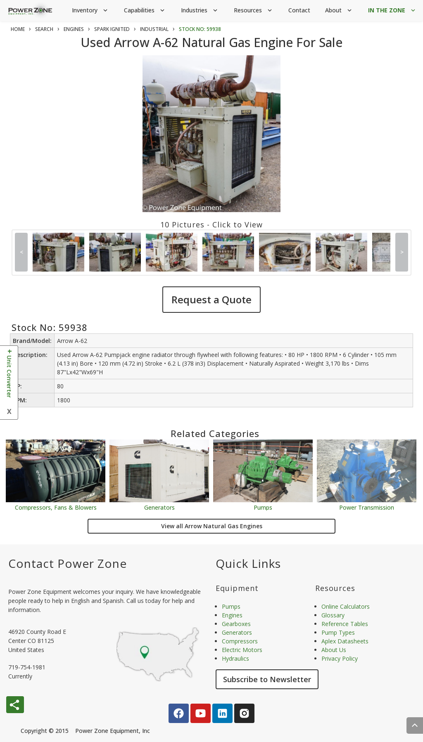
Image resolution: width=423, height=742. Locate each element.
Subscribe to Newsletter (267, 679)
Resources (253, 10)
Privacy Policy (339, 658)
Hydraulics (235, 658)
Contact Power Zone (67, 563)
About (339, 10)
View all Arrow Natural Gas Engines (211, 526)
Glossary (333, 615)
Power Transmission (366, 506)
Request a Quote (211, 299)
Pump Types (338, 632)
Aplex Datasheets (344, 641)
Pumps (263, 506)
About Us (333, 650)
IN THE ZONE (392, 10)
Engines (232, 615)
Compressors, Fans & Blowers (56, 506)
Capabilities (145, 10)
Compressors (240, 641)
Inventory (90, 10)
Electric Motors (242, 650)
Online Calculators (345, 606)
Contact (299, 10)
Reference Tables (344, 624)
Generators (159, 506)
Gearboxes (236, 624)
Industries (200, 10)
